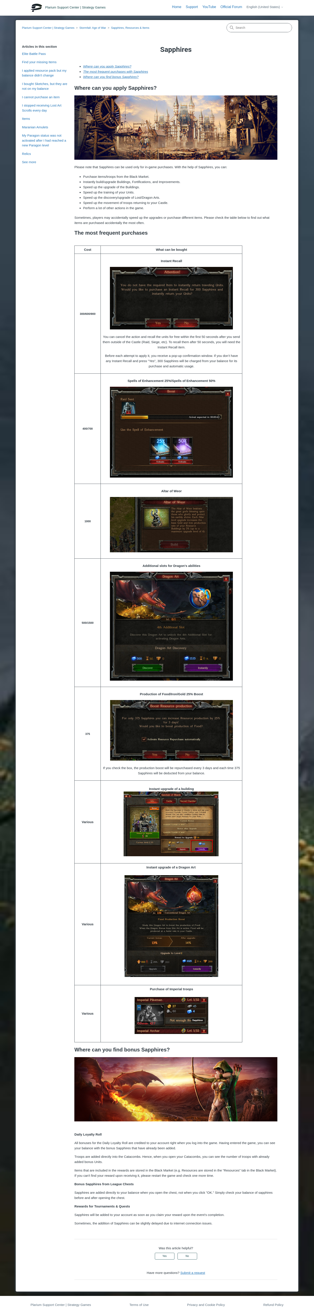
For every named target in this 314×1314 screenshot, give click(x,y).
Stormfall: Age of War (92, 27)
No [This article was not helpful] (187, 1256)
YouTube (209, 7)
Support (192, 7)
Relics (26, 154)
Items (26, 118)
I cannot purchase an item (41, 97)
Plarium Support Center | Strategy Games (48, 27)
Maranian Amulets (35, 127)
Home (176, 7)
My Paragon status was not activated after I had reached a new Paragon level (44, 140)
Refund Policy (273, 1305)
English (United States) (264, 7)
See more (29, 162)
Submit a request (192, 1273)
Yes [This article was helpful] (164, 1256)
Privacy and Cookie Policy (206, 1305)
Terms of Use (138, 1305)
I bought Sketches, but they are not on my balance (44, 86)
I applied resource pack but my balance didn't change (44, 73)
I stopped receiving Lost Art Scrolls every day (41, 107)
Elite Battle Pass (34, 54)
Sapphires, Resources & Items (130, 27)
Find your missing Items (39, 62)
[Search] (259, 27)
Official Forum (231, 7)
